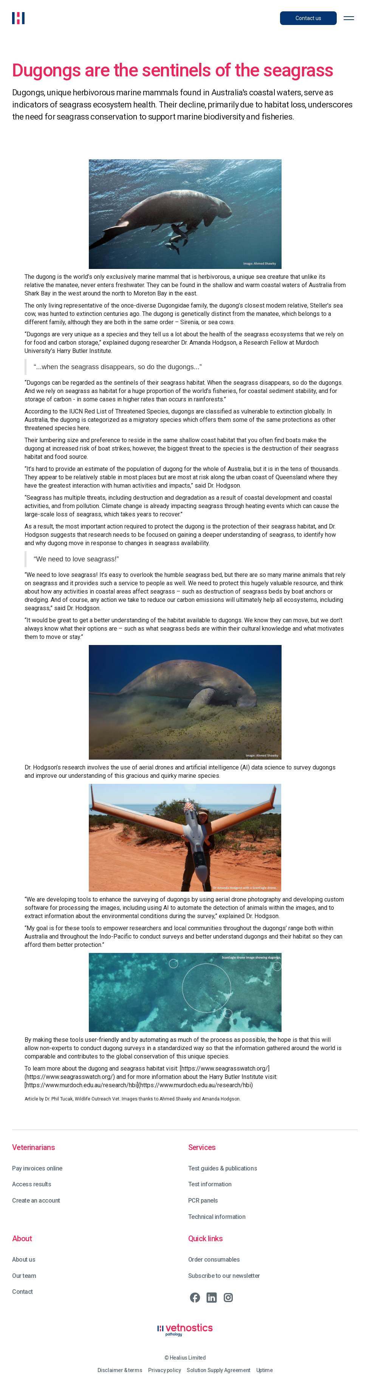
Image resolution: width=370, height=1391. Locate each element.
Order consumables (214, 1259)
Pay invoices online (37, 1168)
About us (23, 1259)
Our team (24, 1275)
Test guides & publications (222, 1168)
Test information (210, 1184)
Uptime (264, 1370)
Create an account (36, 1200)
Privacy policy (164, 1370)
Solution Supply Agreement (218, 1370)
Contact (22, 1291)
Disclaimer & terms (120, 1370)
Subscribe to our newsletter (224, 1275)
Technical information (217, 1216)
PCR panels (203, 1200)
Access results (31, 1184)
